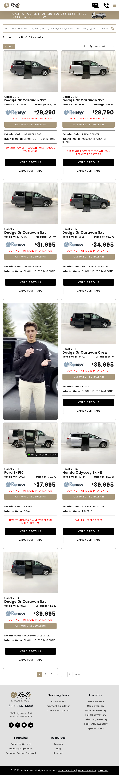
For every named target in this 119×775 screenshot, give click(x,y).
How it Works (58, 701)
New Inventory (96, 701)
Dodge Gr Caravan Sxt (25, 100)
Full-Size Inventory (95, 715)
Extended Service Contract (21, 753)
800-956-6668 (20, 706)
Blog (58, 748)
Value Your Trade (30, 170)
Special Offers (96, 728)
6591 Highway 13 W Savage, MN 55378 (21, 715)
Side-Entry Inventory (95, 719)
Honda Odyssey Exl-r (82, 473)
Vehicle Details (30, 162)
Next (77, 674)
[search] (112, 28)
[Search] (59, 28)
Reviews (58, 744)
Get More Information (30, 124)
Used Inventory (95, 706)
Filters (9, 46)
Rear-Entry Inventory (95, 724)
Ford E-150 (14, 473)
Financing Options (21, 744)
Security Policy (87, 770)
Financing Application (21, 748)
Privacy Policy (67, 770)
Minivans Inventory (95, 710)
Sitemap (58, 753)
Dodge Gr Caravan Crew (85, 353)
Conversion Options (58, 710)
